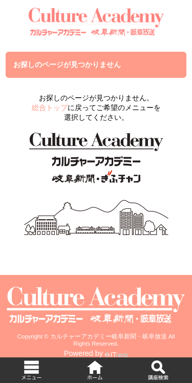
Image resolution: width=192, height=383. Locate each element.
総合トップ (50, 107)
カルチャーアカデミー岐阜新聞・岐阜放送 (108, 336)
